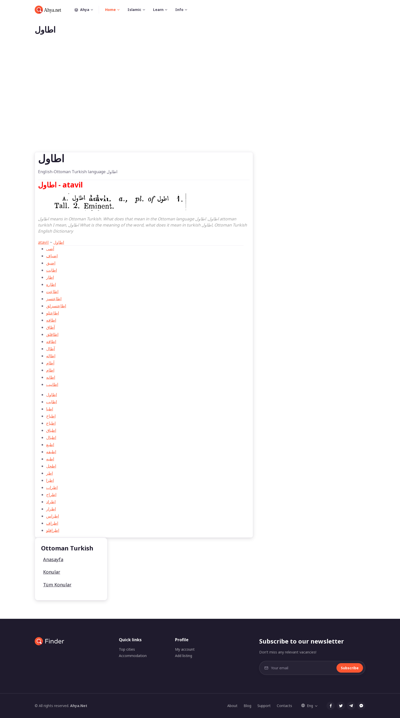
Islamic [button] (134, 9)
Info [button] (179, 9)
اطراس (52, 516)
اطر (49, 473)
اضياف (52, 256)
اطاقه (51, 341)
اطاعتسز (53, 298)
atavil (43, 242)
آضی (50, 248)
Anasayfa (53, 559)
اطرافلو (52, 530)
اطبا (49, 409)
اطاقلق (52, 334)
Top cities (127, 649)
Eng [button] (307, 705)
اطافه (51, 320)
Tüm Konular (57, 585)
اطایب (51, 402)
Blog (247, 705)
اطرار (51, 509)
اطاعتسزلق (56, 306)
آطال (50, 348)
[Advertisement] (200, 101)
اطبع (50, 444)
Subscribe (350, 667)
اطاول (58, 242)
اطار (50, 277)
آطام (50, 363)
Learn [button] (158, 9)
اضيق (50, 263)
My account (185, 649)
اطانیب (52, 384)
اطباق (51, 430)
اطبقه (51, 452)
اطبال (51, 437)
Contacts (284, 705)
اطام (50, 370)
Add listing (183, 655)
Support (264, 705)
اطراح (51, 494)
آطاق (50, 327)
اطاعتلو (52, 313)
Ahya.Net (78, 705)
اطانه (50, 377)
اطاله (50, 356)
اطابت (51, 270)
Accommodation (133, 655)
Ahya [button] (86, 10)
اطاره (51, 284)
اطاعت (52, 291)
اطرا (50, 480)
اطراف (52, 523)
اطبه (50, 459)
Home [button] (110, 9)
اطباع (51, 423)
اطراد (51, 502)
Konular (51, 572)
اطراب (52, 487)
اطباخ (51, 416)
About (232, 705)
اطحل (51, 466)
